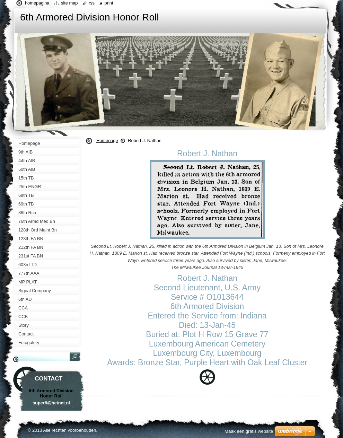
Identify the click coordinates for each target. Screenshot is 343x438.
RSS (92, 3)
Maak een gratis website (249, 431)
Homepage (107, 140)
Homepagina (37, 3)
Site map (69, 3)
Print (109, 3)
